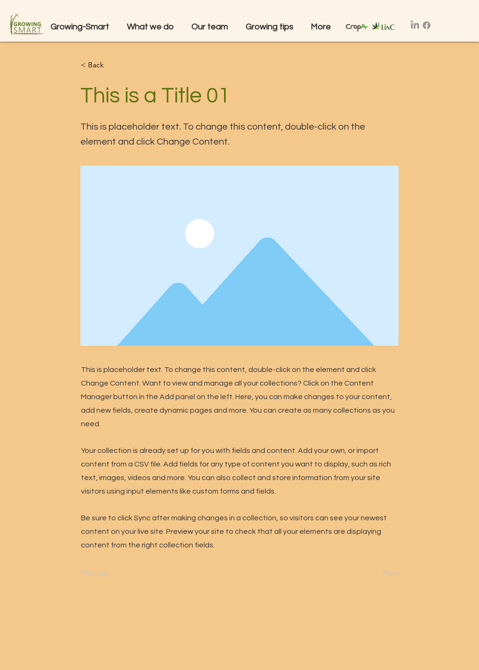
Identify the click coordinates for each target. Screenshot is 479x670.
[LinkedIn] (415, 25)
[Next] (375, 573)
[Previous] (112, 573)
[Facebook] (426, 25)
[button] (152, 27)
